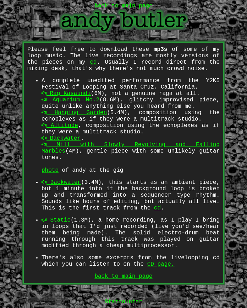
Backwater (61, 138)
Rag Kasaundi (66, 93)
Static (56, 220)
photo (50, 170)
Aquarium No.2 (70, 100)
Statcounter (123, 302)
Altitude (60, 125)
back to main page (123, 276)
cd (93, 62)
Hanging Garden (74, 113)
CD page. (161, 264)
